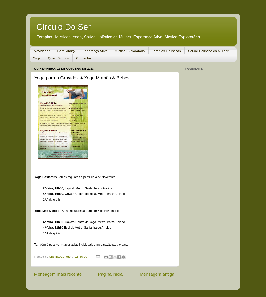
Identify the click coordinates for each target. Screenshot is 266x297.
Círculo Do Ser (64, 27)
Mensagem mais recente (58, 274)
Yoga (37, 58)
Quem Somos (58, 58)
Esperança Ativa (95, 51)
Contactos (84, 58)
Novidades (42, 51)
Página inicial (110, 274)
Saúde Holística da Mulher (208, 51)
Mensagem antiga (157, 274)
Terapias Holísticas (166, 51)
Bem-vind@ (66, 51)
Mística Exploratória (129, 51)
